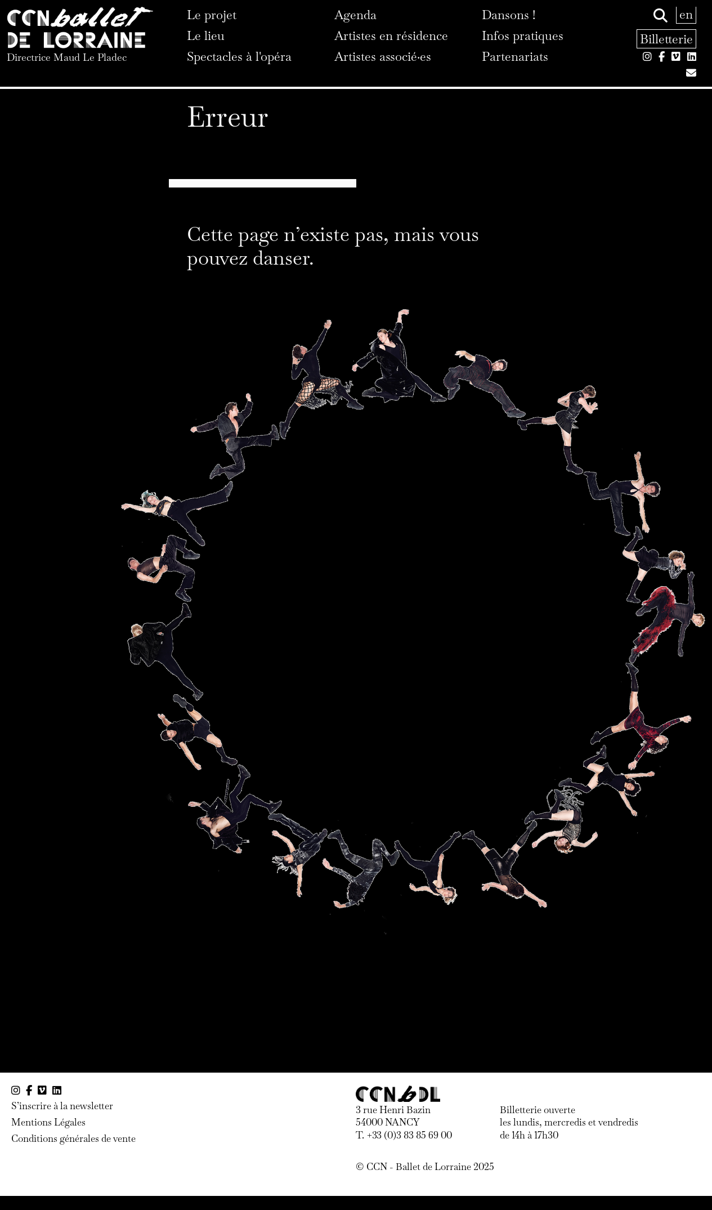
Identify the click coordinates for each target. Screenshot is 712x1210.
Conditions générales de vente (73, 1138)
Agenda (355, 15)
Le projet (211, 15)
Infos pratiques (522, 35)
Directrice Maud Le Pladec (67, 57)
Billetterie (666, 39)
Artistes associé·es (382, 56)
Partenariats (515, 56)
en (686, 14)
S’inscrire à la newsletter (62, 1106)
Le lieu (206, 35)
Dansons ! (508, 15)
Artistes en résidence (391, 35)
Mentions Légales (48, 1122)
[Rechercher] (660, 16)
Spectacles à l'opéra (239, 56)
